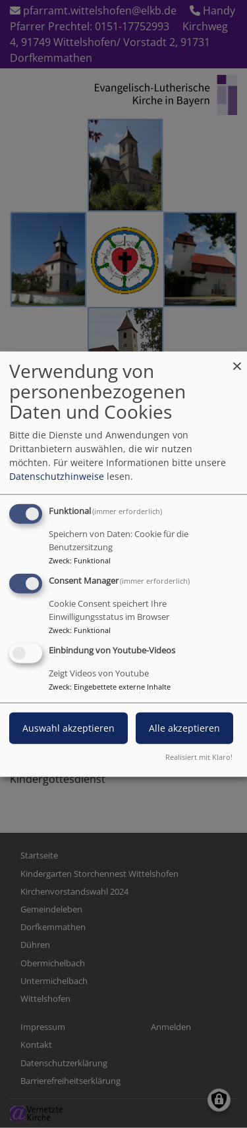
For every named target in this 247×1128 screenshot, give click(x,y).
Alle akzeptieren (184, 727)
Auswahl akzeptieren (68, 727)
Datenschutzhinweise (56, 476)
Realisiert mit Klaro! (199, 756)
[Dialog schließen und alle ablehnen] (237, 360)
